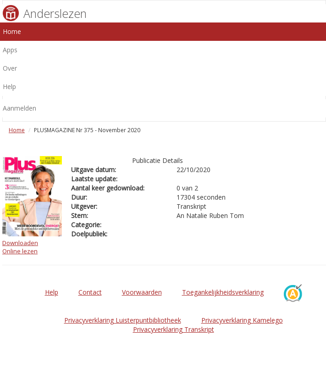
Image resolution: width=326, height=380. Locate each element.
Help (51, 292)
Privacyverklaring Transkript (173, 329)
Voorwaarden (142, 292)
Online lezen (20, 251)
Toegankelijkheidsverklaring (223, 292)
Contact (90, 292)
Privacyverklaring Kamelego (242, 320)
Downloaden (20, 243)
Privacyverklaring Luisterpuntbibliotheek (122, 320)
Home (17, 130)
